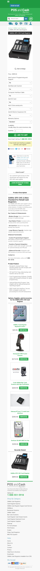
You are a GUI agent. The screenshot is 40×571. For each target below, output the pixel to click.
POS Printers (11, 528)
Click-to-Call (15, 6)
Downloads (10, 554)
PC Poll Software (12, 525)
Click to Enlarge (21, 69)
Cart (31, 18)
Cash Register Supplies (14, 521)
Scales (9, 530)
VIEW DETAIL (23, 330)
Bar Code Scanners (13, 514)
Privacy (9, 550)
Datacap (9, 523)
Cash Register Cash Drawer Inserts (17, 517)
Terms (9, 545)
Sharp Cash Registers (13, 532)
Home (10, 28)
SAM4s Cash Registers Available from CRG (19, 556)
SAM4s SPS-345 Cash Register (20, 473)
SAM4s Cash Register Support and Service (19, 506)
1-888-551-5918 (26, 139)
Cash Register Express (13, 503)
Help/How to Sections (13, 552)
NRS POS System (12, 534)
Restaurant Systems (13, 510)
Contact (9, 547)
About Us (10, 543)
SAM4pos (10, 508)
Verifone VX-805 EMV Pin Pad (20, 440)
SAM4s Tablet (11, 512)
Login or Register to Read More (20, 183)
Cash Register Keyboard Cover (16, 519)
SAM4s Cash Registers (19, 28)
